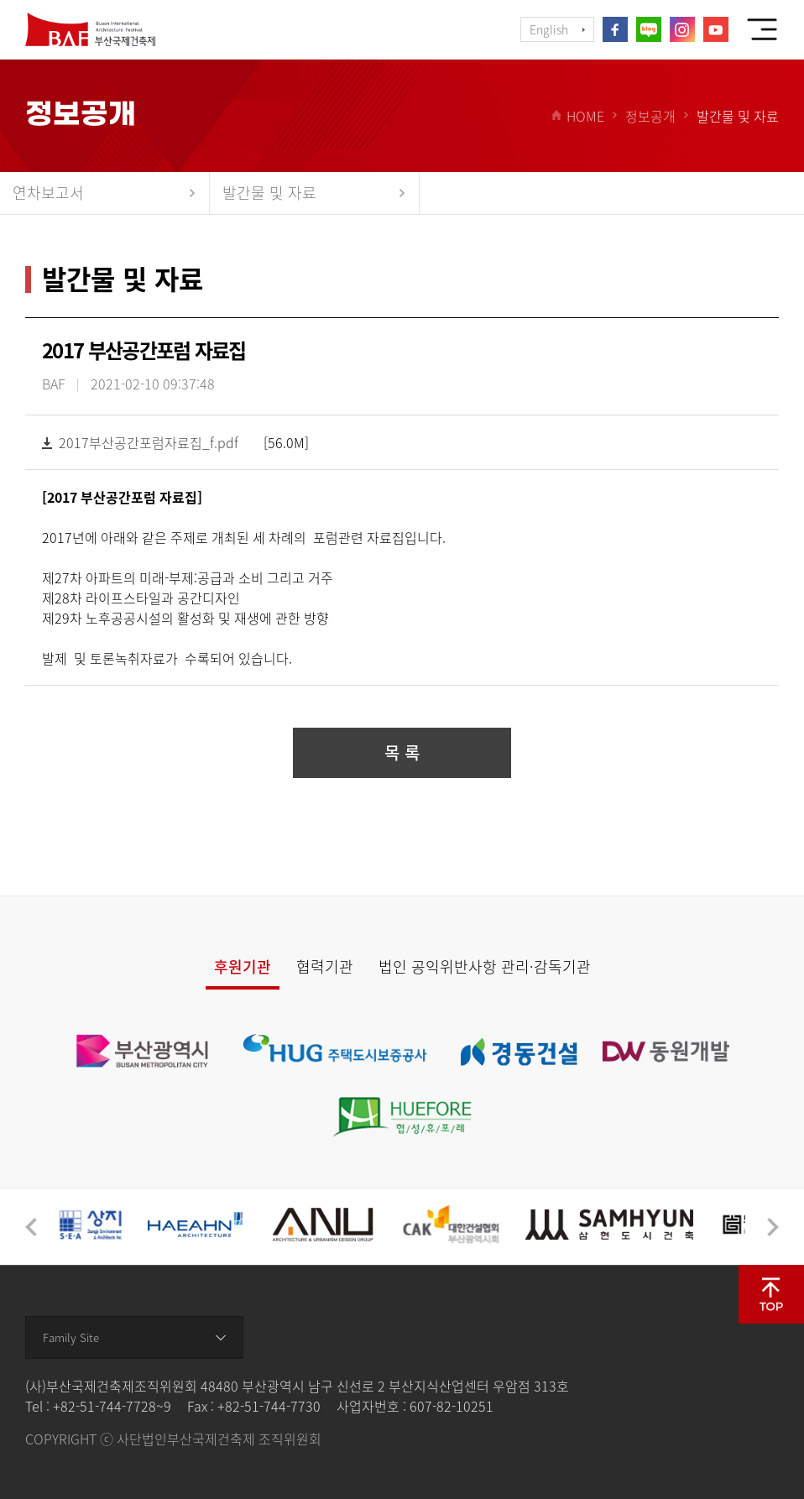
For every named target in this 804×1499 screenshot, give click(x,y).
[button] (31, 1227)
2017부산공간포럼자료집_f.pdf (148, 442)
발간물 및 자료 (269, 192)
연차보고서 (48, 192)
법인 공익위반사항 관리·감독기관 (485, 966)
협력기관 (324, 966)
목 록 (402, 752)
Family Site (71, 1337)
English (549, 29)
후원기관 (242, 966)
